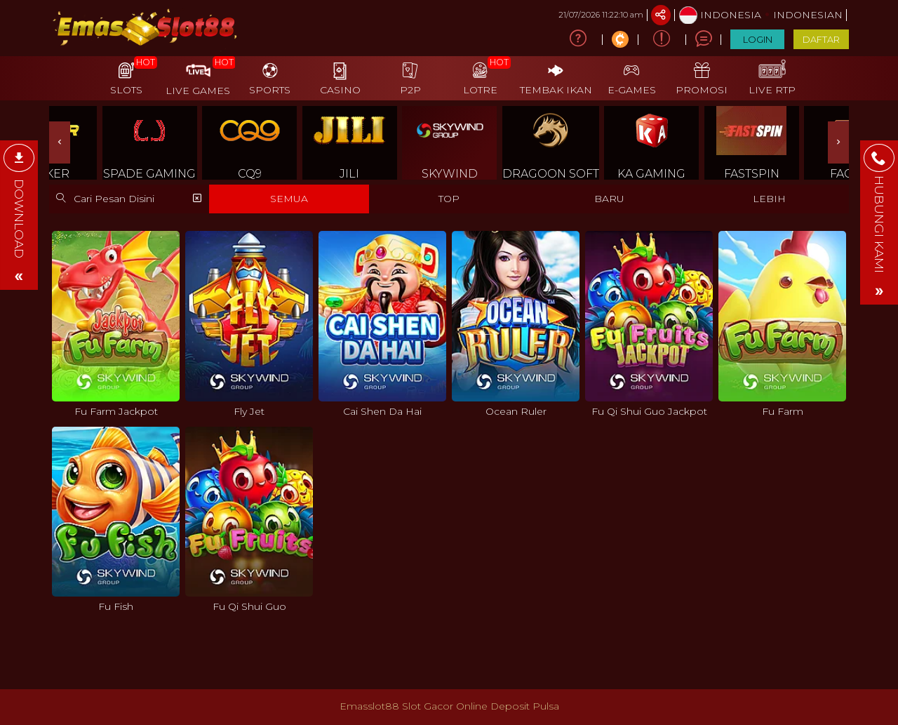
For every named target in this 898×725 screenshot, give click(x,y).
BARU (609, 198)
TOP (449, 198)
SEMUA (289, 198)
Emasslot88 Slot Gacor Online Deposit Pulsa (449, 706)
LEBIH (769, 198)
